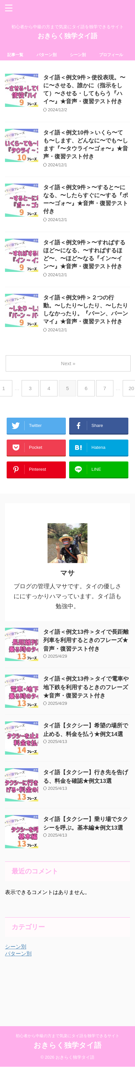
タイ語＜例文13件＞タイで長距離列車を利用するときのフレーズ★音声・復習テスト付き (86, 640)
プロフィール (111, 54)
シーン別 (78, 54)
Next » (68, 363)
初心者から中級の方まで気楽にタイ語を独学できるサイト (67, 1035)
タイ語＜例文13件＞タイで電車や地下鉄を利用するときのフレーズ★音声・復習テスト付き (86, 687)
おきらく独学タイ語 (67, 36)
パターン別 (47, 54)
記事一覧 (15, 54)
